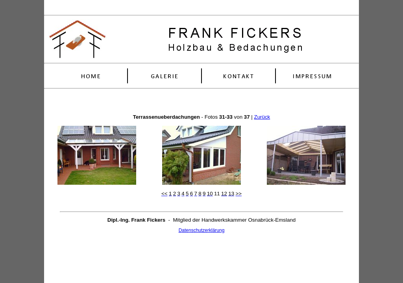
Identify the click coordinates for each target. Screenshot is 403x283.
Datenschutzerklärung (202, 230)
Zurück (262, 117)
